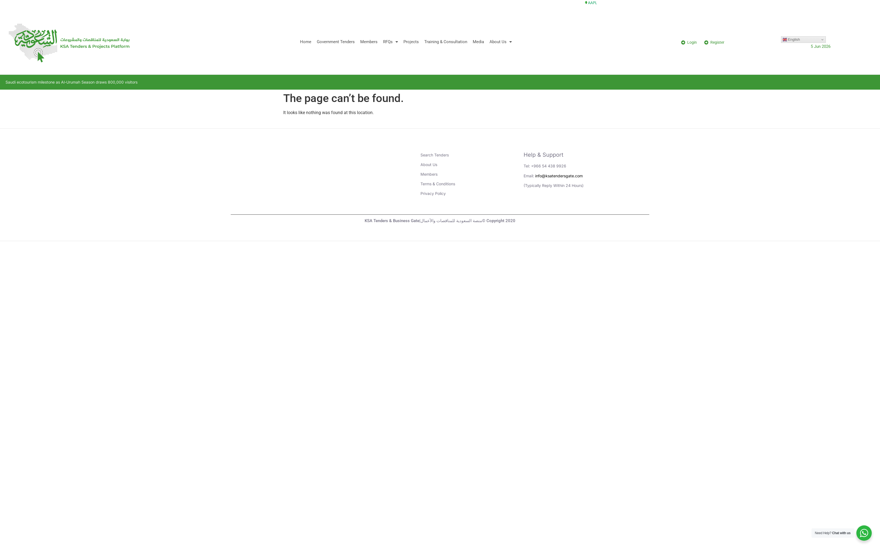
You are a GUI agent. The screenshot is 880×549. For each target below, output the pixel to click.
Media (478, 41)
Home (305, 41)
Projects (411, 41)
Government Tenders (336, 41)
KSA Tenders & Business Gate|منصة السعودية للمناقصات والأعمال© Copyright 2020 (440, 220)
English (791, 39)
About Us (501, 42)
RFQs (390, 42)
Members (369, 41)
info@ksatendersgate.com (559, 175)
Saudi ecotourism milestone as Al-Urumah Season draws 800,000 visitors (72, 82)
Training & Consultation (445, 41)
